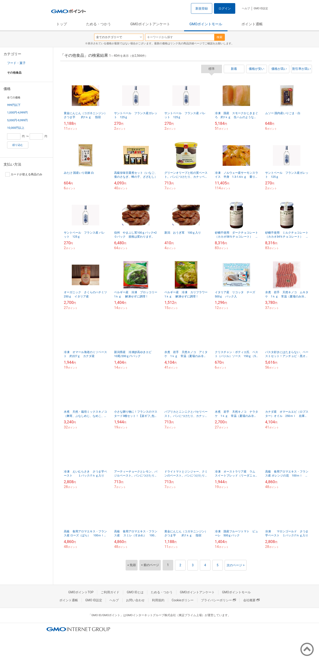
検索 (219, 37)
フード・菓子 (16, 63)
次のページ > (236, 565)
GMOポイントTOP (80, 592)
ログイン (224, 8)
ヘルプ (246, 8)
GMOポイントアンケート (150, 24)
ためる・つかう (98, 24)
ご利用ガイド (110, 592)
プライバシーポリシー (218, 600)
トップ (61, 24)
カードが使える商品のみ (23, 174)
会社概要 (251, 600)
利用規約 (158, 600)
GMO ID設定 (261, 8)
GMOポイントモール (205, 24)
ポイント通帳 (252, 24)
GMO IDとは (135, 592)
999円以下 (14, 105)
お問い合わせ (135, 600)
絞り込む (17, 144)
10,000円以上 (15, 127)
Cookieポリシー (183, 600)
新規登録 (201, 8)
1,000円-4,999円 (17, 112)
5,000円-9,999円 (17, 120)
